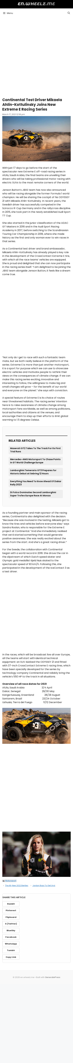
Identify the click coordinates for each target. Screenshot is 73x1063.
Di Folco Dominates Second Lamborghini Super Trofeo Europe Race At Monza (33, 494)
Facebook (10, 937)
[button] (69, 13)
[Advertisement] (36, 56)
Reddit (11, 903)
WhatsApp (11, 943)
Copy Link (11, 957)
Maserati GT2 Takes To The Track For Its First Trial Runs (35, 450)
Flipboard (11, 917)
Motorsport (10, 880)
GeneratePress (52, 977)
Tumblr (11, 950)
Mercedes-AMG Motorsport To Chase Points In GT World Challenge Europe (35, 461)
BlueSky (11, 930)
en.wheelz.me (36, 3)
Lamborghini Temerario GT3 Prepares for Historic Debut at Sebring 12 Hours (33, 472)
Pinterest (11, 910)
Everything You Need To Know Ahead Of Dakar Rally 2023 (35, 483)
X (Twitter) (11, 923)
